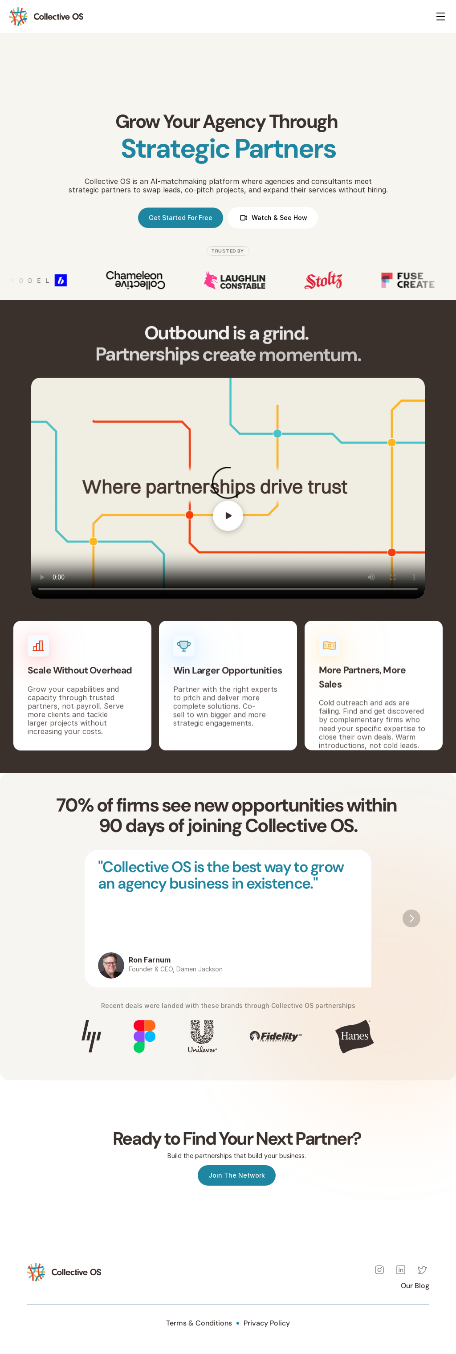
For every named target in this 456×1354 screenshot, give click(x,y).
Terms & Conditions (199, 1323)
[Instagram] (379, 1270)
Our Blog (415, 1285)
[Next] (411, 918)
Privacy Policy (267, 1323)
